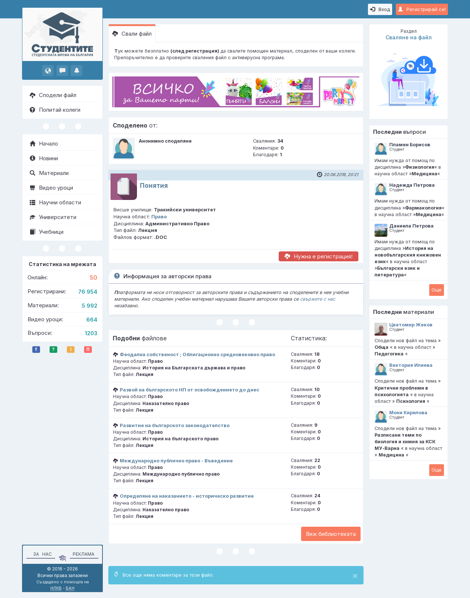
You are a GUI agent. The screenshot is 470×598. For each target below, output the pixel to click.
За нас (41, 554)
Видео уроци (51, 187)
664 (91, 319)
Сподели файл (53, 95)
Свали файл (132, 33)
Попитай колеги (55, 109)
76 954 (87, 291)
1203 (91, 333)
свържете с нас (317, 299)
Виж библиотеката (331, 533)
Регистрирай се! (422, 9)
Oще (436, 290)
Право (159, 216)
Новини (44, 158)
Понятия (154, 185)
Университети (53, 217)
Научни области (55, 202)
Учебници (47, 231)
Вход (380, 9)
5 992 (89, 305)
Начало (44, 143)
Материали (49, 172)
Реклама (83, 554)
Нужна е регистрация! (318, 256)
